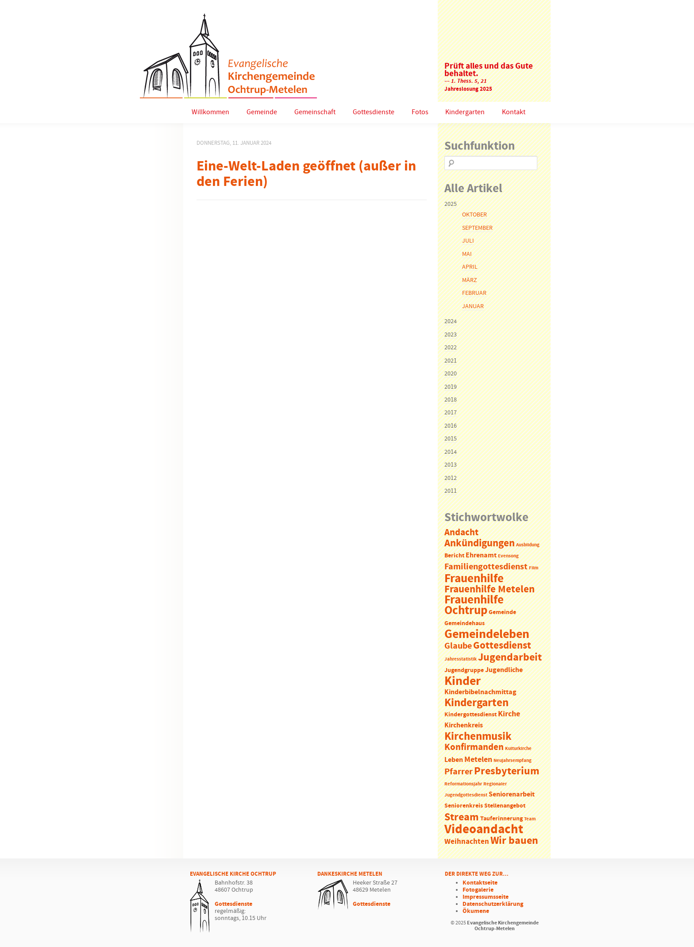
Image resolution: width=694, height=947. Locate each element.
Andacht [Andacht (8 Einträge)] (461, 532)
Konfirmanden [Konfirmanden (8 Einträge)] (474, 747)
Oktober (474, 214)
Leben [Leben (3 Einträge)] (453, 760)
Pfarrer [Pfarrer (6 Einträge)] (458, 772)
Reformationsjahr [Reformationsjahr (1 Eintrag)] (463, 784)
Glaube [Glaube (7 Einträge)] (458, 646)
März (469, 280)
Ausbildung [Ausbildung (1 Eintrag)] (528, 545)
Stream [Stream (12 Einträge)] (461, 817)
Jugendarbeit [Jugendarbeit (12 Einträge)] (510, 657)
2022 (450, 347)
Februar (474, 293)
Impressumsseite (486, 897)
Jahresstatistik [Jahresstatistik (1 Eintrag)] (460, 659)
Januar (473, 306)
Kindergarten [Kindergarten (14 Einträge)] (476, 703)
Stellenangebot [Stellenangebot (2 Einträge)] (504, 806)
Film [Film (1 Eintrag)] (533, 568)
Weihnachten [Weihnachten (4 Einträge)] (466, 842)
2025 (450, 204)
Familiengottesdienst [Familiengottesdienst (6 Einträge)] (486, 567)
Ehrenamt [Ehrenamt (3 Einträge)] (481, 555)
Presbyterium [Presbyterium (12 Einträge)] (507, 771)
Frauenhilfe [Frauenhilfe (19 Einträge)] (474, 578)
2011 (450, 491)
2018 (450, 399)
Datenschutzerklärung (493, 904)
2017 (450, 412)
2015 (450, 438)
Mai (467, 254)
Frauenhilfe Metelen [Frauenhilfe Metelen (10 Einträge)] (489, 589)
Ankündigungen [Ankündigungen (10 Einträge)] (479, 543)
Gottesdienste (373, 112)
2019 (450, 386)
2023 (450, 334)
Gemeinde (262, 112)
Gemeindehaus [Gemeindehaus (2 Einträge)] (464, 623)
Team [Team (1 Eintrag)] (530, 819)
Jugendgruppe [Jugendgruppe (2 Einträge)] (464, 670)
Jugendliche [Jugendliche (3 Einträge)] (504, 670)
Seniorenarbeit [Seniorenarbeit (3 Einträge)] (512, 794)
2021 (450, 360)
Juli (468, 240)
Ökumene (476, 911)
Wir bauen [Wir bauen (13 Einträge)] (514, 841)
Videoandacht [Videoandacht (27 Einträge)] (483, 829)
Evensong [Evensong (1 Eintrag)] (508, 556)
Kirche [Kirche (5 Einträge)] (509, 714)
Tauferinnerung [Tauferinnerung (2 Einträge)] (501, 819)
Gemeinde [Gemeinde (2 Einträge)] (502, 612)
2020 (450, 373)
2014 (450, 452)
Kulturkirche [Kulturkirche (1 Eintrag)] (518, 748)
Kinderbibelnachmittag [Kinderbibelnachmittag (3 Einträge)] (480, 692)
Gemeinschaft (314, 112)
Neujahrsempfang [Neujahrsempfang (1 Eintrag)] (513, 760)
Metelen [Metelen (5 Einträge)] (478, 759)
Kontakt (513, 112)
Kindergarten (465, 112)
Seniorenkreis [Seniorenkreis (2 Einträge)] (463, 806)
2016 (450, 425)
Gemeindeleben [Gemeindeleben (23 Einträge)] (486, 634)
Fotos (420, 112)
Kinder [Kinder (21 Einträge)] (462, 681)
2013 (450, 464)
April (470, 267)
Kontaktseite (480, 882)
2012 (450, 478)
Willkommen (210, 112)
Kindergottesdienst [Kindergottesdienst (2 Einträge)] (470, 714)
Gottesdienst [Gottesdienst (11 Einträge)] (502, 645)
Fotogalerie (478, 889)
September (477, 228)
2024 (450, 321)
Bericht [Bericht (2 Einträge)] (454, 556)
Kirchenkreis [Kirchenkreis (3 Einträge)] (463, 725)
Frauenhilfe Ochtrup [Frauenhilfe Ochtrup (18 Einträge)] (474, 605)
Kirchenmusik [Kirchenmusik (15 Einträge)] (478, 737)
